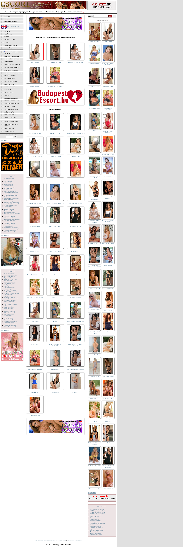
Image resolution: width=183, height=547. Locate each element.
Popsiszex (7, 89)
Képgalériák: (12, 176)
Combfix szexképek (9, 194)
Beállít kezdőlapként (49, 540)
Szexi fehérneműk (10, 81)
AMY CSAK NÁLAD (35, 203)
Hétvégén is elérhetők (12, 64)
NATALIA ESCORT (55, 133)
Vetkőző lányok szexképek (10, 324)
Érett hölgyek (9, 84)
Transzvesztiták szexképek (10, 321)
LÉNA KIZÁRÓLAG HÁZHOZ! (75, 369)
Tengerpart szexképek (9, 311)
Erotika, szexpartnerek (74, 12)
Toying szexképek (8, 319)
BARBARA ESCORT (55, 62)
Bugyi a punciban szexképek (11, 192)
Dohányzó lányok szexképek (11, 198)
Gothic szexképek (8, 208)
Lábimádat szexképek (9, 223)
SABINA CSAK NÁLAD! (55, 86)
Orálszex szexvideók (95, 526)
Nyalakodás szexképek (10, 282)
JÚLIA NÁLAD (35, 344)
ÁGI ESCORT (35, 62)
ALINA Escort (55, 298)
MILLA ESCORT (34, 86)
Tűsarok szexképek (9, 322)
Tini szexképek (8, 315)
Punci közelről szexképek (10, 291)
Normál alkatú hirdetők (13, 73)
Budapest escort (10, 117)
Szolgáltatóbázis (49, 12)
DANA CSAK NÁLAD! (75, 203)
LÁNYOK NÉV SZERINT (11, 121)
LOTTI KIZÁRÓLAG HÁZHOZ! (55, 203)
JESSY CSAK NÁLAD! (35, 133)
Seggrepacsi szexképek (10, 296)
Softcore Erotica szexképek (11, 298)
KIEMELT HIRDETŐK (10, 45)
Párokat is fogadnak (11, 101)
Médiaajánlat (78, 540)
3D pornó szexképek (9, 178)
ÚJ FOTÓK (7, 37)
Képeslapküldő (60, 12)
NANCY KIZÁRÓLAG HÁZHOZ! (108, 420)
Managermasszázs (11, 109)
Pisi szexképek (7, 286)
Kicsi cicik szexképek (9, 220)
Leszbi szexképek (8, 226)
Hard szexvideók (94, 519)
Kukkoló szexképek (9, 222)
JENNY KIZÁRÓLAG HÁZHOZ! (76, 133)
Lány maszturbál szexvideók (97, 523)
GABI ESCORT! (94, 86)
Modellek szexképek (9, 273)
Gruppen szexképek (9, 209)
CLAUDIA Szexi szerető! (55, 251)
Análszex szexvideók (95, 515)
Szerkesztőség (70, 540)
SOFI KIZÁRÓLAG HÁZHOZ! (34, 298)
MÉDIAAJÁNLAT (9, 131)
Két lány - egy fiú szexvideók (97, 513)
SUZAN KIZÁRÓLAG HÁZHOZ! (76, 227)
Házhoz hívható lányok (12, 56)
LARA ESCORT (35, 392)
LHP (5, 12)
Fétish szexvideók (94, 516)
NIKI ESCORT (55, 369)
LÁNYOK (7, 31)
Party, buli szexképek (9, 283)
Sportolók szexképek (9, 301)
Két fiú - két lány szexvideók (97, 512)
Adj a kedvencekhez (61, 540)
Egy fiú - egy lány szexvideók (98, 509)
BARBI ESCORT (75, 156)
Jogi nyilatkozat (39, 540)
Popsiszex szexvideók (95, 529)
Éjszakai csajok (10, 106)
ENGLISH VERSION (13, 26)
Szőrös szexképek (8, 308)
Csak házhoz (8, 61)
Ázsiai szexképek (8, 184)
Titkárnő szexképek (9, 317)
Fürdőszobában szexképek (10, 205)
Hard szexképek (8, 210)
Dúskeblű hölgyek (11, 70)
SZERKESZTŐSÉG (9, 128)
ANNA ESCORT (108, 310)
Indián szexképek (8, 215)
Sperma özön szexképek (10, 300)
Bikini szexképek (8, 185)
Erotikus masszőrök (11, 67)
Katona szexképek (8, 217)
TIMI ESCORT (76, 274)
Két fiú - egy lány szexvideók (97, 510)
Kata (55, 274)
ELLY (108, 442)
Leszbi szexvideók (95, 524)
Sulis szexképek (8, 303)
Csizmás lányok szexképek (11, 195)
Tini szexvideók (94, 531)
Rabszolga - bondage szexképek (12, 293)
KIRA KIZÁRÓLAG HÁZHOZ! (75, 321)
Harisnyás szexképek (9, 212)
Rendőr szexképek (8, 294)
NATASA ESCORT (35, 226)
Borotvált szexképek (9, 189)
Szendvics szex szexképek (10, 304)
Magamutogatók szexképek (11, 227)
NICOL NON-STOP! (55, 180)
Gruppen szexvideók (95, 517)
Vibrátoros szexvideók (96, 534)
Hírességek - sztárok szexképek (12, 213)
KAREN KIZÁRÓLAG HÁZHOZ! (55, 345)
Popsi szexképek (8, 289)
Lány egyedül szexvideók (96, 522)
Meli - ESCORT (94, 398)
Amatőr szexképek (8, 180)
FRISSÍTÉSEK (8, 48)
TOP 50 (6, 42)
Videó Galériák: (101, 506)
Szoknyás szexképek (9, 307)
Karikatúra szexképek (9, 216)
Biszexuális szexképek (9, 187)
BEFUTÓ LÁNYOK (9, 39)
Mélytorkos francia (11, 103)
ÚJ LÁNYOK (8, 34)
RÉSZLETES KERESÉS (10, 21)
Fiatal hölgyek (9, 87)
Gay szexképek (8, 206)
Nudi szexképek (8, 280)
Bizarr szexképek (8, 188)
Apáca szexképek (8, 182)
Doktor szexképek (8, 199)
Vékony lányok (10, 75)
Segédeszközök (9, 78)
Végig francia (9, 92)
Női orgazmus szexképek (10, 279)
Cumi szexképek (8, 196)
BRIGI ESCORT (94, 63)
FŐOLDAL (7, 16)
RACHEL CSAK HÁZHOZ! (75, 62)
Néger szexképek (8, 278)
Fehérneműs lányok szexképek (11, 202)
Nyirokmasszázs (10, 115)
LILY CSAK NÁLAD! (76, 180)
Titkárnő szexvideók (95, 533)
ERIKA (55, 321)
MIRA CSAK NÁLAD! (55, 226)
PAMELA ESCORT (35, 415)
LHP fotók (7, 95)
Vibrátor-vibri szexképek (10, 325)
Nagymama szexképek (9, 276)
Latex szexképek (8, 224)
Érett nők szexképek (9, 201)
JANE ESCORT (35, 180)
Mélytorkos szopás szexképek (11, 229)
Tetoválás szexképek (9, 314)
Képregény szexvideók (96, 520)
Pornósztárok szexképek (10, 290)
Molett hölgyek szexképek (10, 275)
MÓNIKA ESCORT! (75, 298)
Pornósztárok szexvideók (96, 530)
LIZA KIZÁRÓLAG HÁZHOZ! (34, 274)
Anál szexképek (8, 181)
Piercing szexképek (9, 284)
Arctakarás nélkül (11, 98)
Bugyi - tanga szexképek (10, 191)
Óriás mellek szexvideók (96, 527)
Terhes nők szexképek (9, 312)
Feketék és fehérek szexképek (11, 203)
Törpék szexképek (8, 318)
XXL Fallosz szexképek (10, 326)
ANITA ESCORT (34, 251)
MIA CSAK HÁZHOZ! (94, 465)
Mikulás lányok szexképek (10, 231)
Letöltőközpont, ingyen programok (19, 12)
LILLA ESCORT (75, 251)
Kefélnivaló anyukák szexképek (12, 219)
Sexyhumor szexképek (9, 297)
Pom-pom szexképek (9, 287)
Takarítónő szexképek (9, 310)
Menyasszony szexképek (10, 230)
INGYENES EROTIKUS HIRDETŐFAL (11, 125)
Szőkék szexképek (8, 305)
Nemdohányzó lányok (12, 59)
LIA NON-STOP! (75, 392)
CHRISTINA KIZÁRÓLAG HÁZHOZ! (75, 345)
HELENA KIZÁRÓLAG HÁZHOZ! (108, 197)
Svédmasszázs (9, 112)
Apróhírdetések (37, 12)
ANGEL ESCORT (35, 321)
